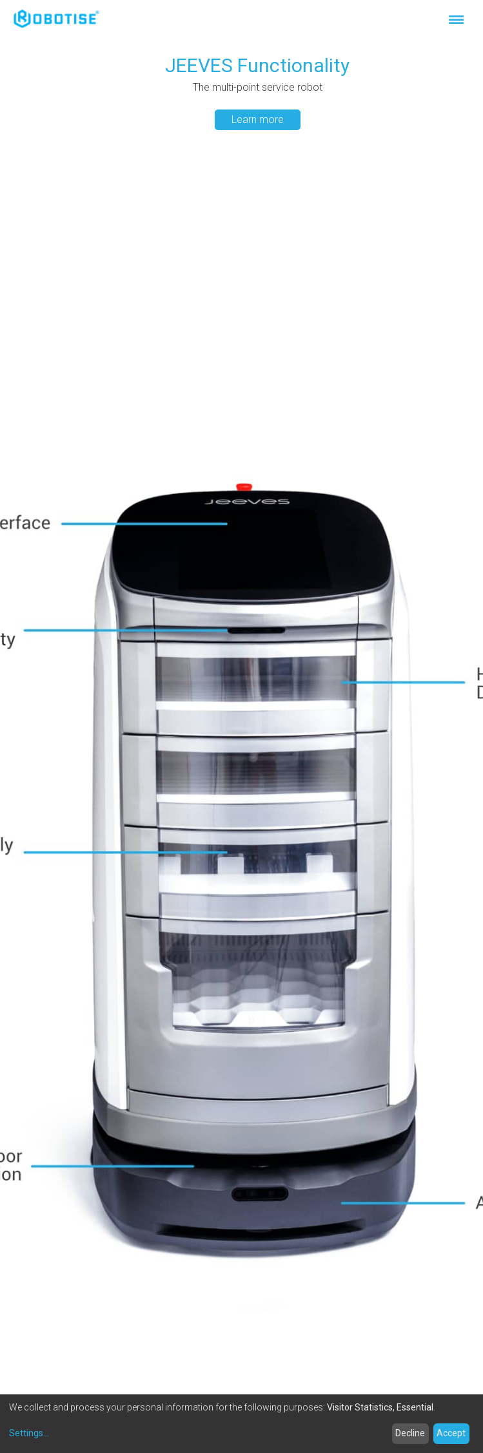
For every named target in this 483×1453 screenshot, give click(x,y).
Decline (410, 1433)
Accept (451, 1433)
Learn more (258, 119)
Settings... (29, 1433)
